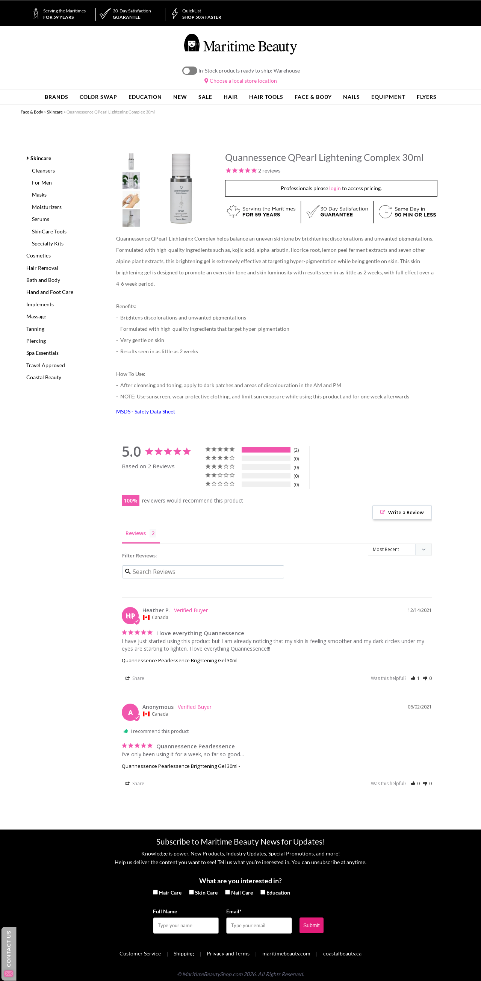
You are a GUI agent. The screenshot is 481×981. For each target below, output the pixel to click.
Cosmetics (38, 255)
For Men (42, 182)
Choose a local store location (240, 80)
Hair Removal (42, 268)
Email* (234, 911)
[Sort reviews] (400, 550)
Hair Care (170, 892)
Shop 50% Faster (201, 14)
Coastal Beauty (43, 377)
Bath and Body (43, 280)
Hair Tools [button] (266, 97)
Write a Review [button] (406, 512)
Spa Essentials (42, 353)
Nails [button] (351, 97)
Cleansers (43, 170)
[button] (415, 678)
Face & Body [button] (313, 97)
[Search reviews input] (203, 571)
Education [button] (145, 97)
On (189, 71)
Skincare (55, 111)
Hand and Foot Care (49, 292)
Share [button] (135, 678)
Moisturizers (47, 207)
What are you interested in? (240, 881)
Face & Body (32, 111)
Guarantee (132, 14)
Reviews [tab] (136, 533)
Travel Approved (45, 365)
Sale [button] (205, 97)
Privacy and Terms (228, 953)
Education (278, 892)
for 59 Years (64, 14)
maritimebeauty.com (286, 953)
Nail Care (242, 892)
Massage (36, 316)
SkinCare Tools (49, 231)
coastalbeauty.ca (342, 953)
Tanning (35, 328)
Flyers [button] (427, 97)
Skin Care (206, 892)
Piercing (36, 341)
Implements (40, 304)
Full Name (165, 911)
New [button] (180, 97)
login (335, 188)
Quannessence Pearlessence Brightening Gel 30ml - (181, 660)
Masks (39, 194)
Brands (56, 97)
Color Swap (98, 97)
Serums (40, 219)
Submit (311, 925)
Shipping (184, 953)
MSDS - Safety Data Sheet (145, 411)
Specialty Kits (48, 243)
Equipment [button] (388, 97)
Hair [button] (231, 97)
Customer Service (140, 953)
